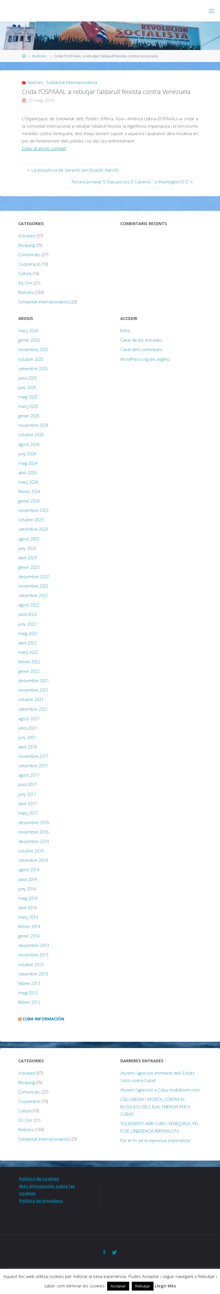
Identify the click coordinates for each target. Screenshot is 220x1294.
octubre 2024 (31, 434)
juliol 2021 (27, 728)
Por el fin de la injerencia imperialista (155, 1140)
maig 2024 (28, 463)
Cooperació (29, 264)
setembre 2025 (33, 368)
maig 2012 (28, 992)
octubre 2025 (31, 359)
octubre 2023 (31, 519)
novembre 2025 (33, 349)
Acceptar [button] (118, 1286)
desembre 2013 (33, 945)
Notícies (39, 56)
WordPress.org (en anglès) (145, 359)
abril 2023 (27, 557)
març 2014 (28, 917)
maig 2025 (28, 397)
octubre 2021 (31, 699)
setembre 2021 (33, 709)
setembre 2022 (33, 595)
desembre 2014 (33, 841)
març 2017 (28, 813)
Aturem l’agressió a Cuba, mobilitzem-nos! (160, 1090)
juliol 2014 (27, 879)
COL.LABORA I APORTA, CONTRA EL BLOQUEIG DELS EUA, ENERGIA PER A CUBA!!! (155, 1107)
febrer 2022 (29, 661)
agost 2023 (28, 539)
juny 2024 (27, 453)
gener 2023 (29, 567)
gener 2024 (29, 501)
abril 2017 (27, 803)
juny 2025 (27, 387)
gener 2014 (29, 936)
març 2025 (28, 406)
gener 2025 (29, 415)
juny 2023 (27, 548)
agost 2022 (28, 605)
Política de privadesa (41, 1200)
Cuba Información (43, 1018)
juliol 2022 (27, 614)
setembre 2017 (33, 765)
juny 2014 (27, 889)
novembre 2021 (33, 690)
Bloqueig (26, 245)
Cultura (25, 273)
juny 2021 (27, 737)
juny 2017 (27, 794)
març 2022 (28, 652)
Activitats (27, 236)
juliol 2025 (27, 378)
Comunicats (29, 254)
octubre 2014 (31, 851)
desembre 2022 (33, 576)
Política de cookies (39, 1178)
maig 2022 (28, 633)
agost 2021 (28, 718)
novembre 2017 (33, 756)
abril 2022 (27, 643)
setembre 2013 (33, 974)
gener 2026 (29, 340)
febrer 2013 (29, 983)
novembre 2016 (33, 832)
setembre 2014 (33, 860)
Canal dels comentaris (141, 349)
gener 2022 (29, 671)
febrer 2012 (29, 1002)
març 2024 (28, 482)
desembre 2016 (33, 822)
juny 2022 (27, 624)
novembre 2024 (33, 425)
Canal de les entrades (141, 340)
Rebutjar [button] (142, 1286)
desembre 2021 (33, 680)
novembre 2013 (33, 955)
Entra (125, 330)
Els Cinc (25, 283)
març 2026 (28, 330)
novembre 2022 (33, 586)
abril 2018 (27, 747)
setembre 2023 (33, 529)
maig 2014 (28, 898)
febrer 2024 (29, 491)
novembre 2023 (33, 510)
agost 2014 (28, 869)
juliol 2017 (27, 784)
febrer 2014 (29, 926)
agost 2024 (28, 444)
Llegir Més (165, 1286)
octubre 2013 (31, 964)
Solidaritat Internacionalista (71, 82)
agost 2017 (28, 775)
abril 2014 (27, 907)
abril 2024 (27, 472)
